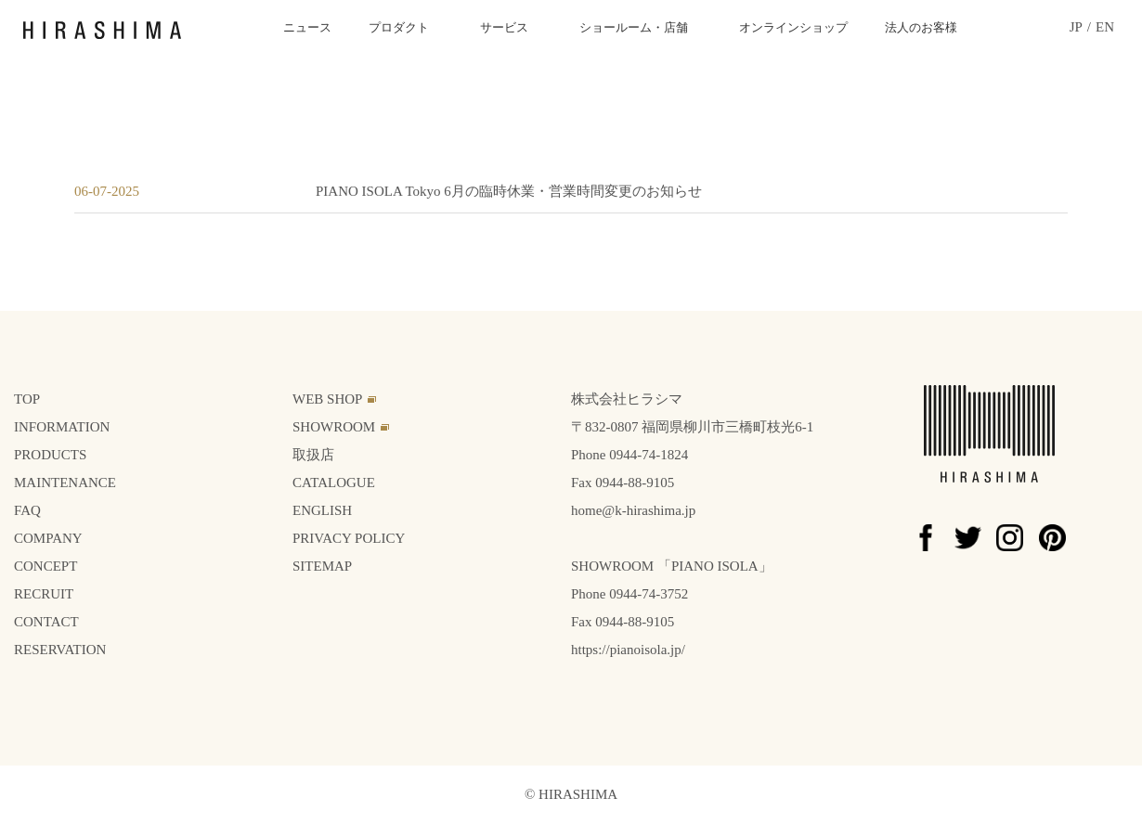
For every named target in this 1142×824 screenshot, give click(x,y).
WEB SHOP (327, 399)
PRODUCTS (50, 454)
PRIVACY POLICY (348, 538)
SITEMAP (322, 566)
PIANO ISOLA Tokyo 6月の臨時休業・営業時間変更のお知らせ (509, 191)
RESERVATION (60, 649)
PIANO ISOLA (715, 566)
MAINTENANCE (65, 482)
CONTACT (46, 621)
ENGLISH (322, 510)
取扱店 (313, 454)
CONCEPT (45, 566)
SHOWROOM (333, 426)
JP (1076, 27)
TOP (27, 399)
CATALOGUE (333, 482)
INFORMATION (62, 426)
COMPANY (48, 538)
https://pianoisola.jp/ (628, 649)
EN (1105, 27)
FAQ (27, 510)
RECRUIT (43, 593)
